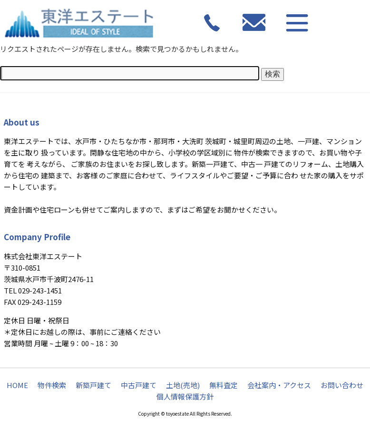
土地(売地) (183, 385)
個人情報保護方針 (185, 396)
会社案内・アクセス (279, 385)
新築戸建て (93, 385)
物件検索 (52, 385)
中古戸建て (138, 385)
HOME (17, 385)
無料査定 (223, 385)
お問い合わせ (342, 385)
